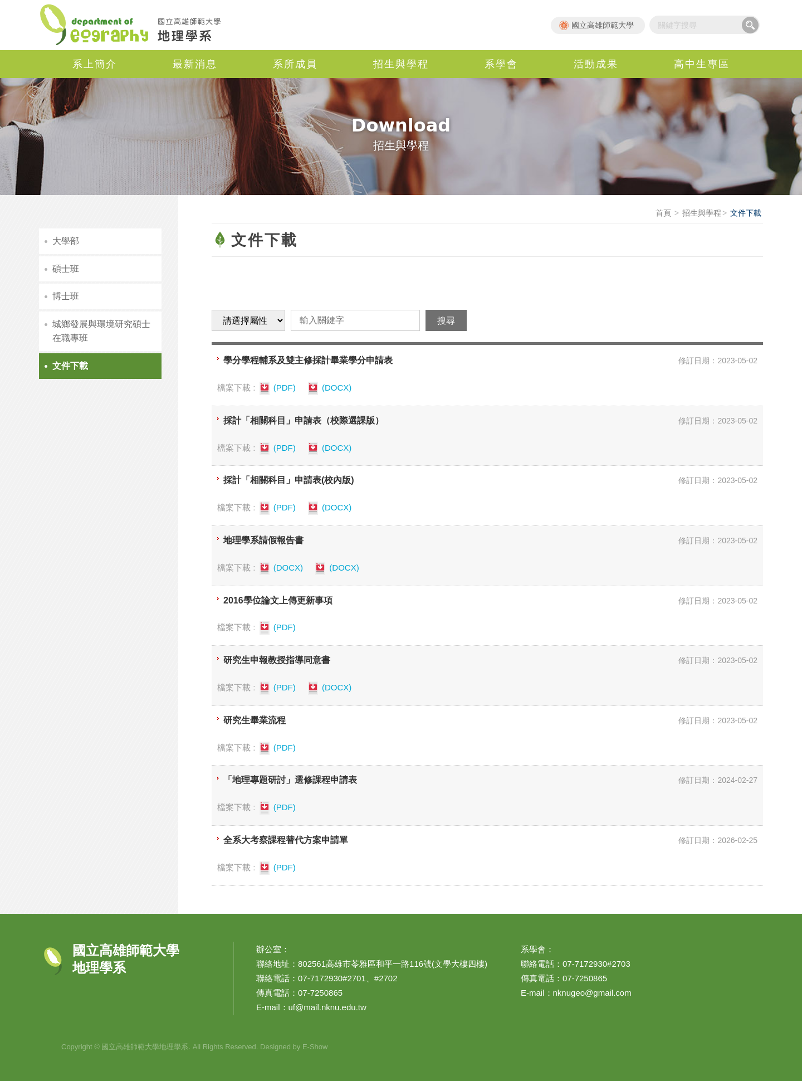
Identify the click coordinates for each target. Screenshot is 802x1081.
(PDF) (277, 388)
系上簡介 (94, 64)
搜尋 (750, 25)
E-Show (315, 1047)
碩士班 (65, 269)
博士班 (65, 296)
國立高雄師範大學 (602, 25)
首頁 (663, 212)
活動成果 (596, 64)
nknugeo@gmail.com (592, 992)
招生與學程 (401, 64)
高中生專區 (702, 64)
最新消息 (195, 64)
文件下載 (70, 366)
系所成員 (295, 64)
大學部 (65, 241)
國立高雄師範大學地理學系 (136, 25)
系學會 (501, 64)
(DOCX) (329, 388)
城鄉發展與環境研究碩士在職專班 (101, 331)
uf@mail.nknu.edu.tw (327, 1007)
